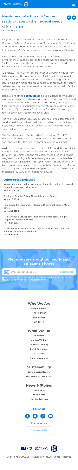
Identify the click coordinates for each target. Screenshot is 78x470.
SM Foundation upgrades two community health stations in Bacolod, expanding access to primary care (38, 186)
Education (39, 335)
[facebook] (27, 416)
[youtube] (50, 416)
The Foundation (39, 308)
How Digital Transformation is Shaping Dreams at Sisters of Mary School (36, 206)
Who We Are (39, 303)
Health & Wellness (39, 340)
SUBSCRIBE (67, 272)
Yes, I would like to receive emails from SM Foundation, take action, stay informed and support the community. (37, 279)
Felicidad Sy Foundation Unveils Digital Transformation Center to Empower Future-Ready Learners (36, 230)
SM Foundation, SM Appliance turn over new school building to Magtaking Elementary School (35, 218)
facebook (69, 17)
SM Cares (39, 353)
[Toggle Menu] (73, 4)
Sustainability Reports (39, 372)
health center (32, 96)
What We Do (39, 331)
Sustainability (39, 367)
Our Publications (39, 399)
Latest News (39, 390)
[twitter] (35, 416)
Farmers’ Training (39, 344)
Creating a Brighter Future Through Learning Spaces (30, 196)
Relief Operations (39, 349)
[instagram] (42, 416)
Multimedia (39, 394)
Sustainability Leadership (39, 376)
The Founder (39, 313)
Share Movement (39, 358)
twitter (74, 17)
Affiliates (39, 322)
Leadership (39, 317)
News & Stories (39, 385)
